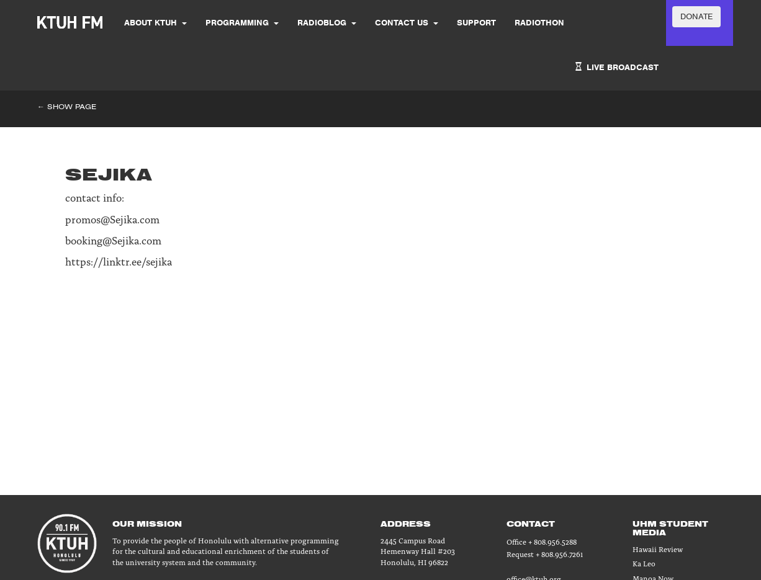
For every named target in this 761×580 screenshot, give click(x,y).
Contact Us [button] (406, 22)
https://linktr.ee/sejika (118, 261)
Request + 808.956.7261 (545, 553)
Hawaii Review (658, 548)
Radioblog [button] (326, 22)
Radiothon (539, 22)
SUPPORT (476, 22)
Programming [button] (242, 22)
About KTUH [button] (155, 22)
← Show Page (66, 106)
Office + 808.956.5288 (542, 541)
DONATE (696, 16)
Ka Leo (644, 563)
